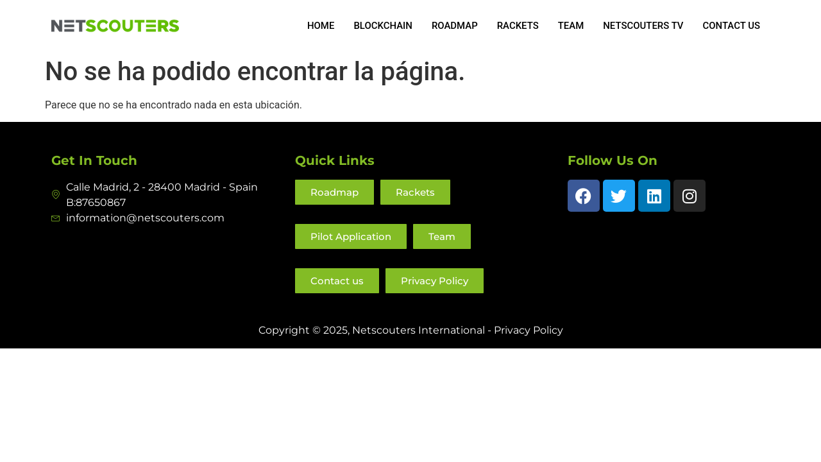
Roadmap (453, 25)
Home (320, 25)
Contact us (731, 25)
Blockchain (381, 25)
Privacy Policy (528, 330)
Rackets (516, 25)
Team (570, 25)
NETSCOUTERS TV (642, 25)
